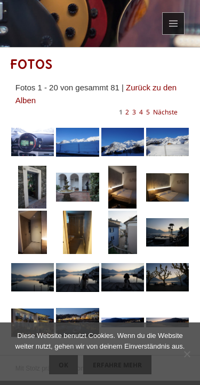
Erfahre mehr (117, 364)
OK (63, 364)
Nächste (165, 112)
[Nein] (186, 354)
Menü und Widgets (174, 34)
